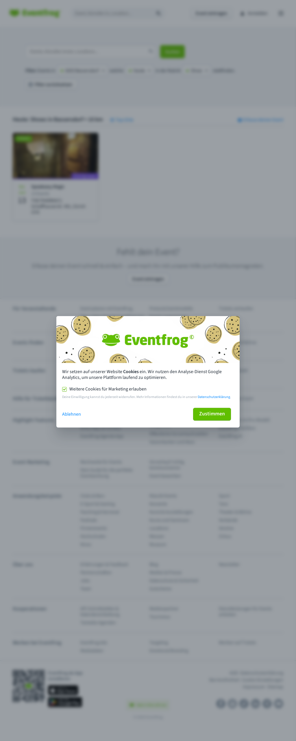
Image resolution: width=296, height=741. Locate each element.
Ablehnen (71, 414)
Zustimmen (212, 413)
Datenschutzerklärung (214, 397)
